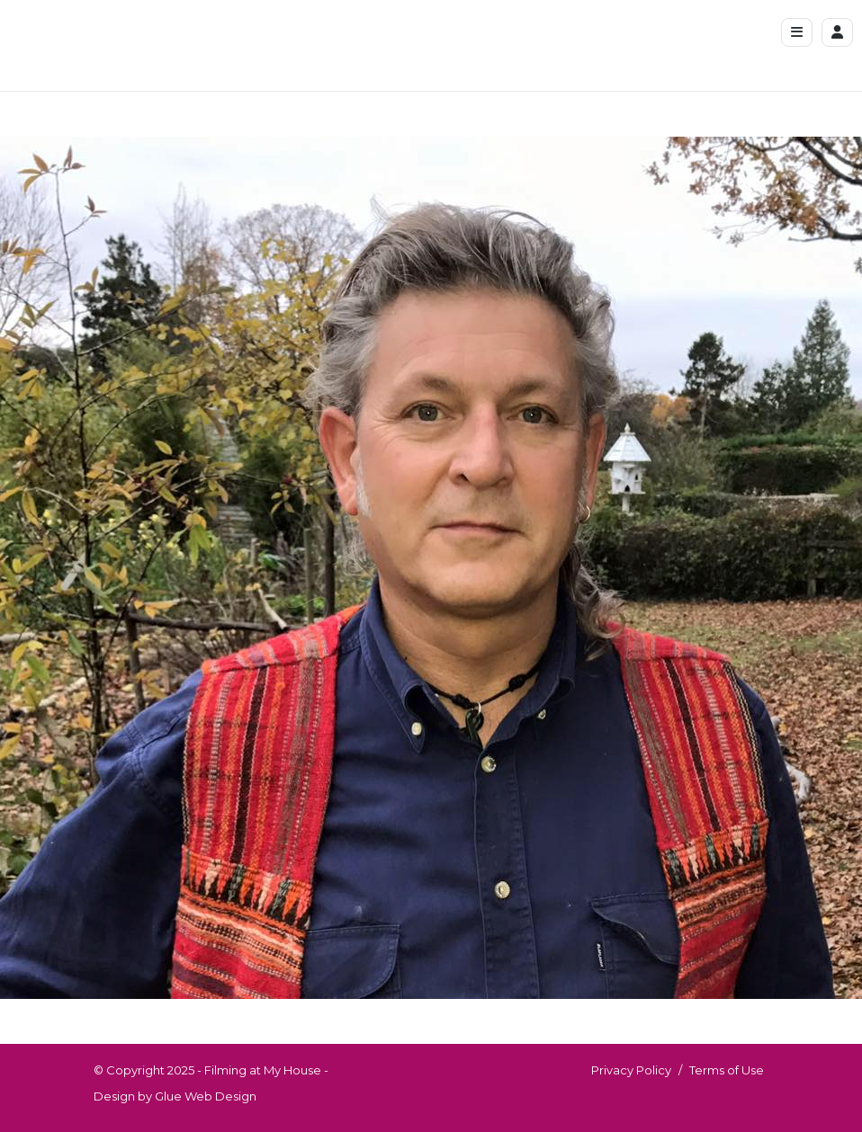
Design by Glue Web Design (175, 1096)
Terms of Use (726, 1070)
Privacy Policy (631, 1070)
